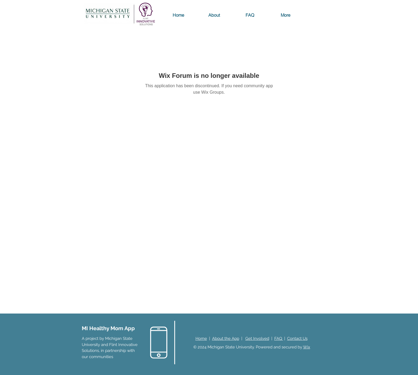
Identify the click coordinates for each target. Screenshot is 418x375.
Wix (306, 347)
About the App (225, 338)
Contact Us (297, 338)
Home (201, 338)
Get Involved (257, 338)
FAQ (278, 338)
